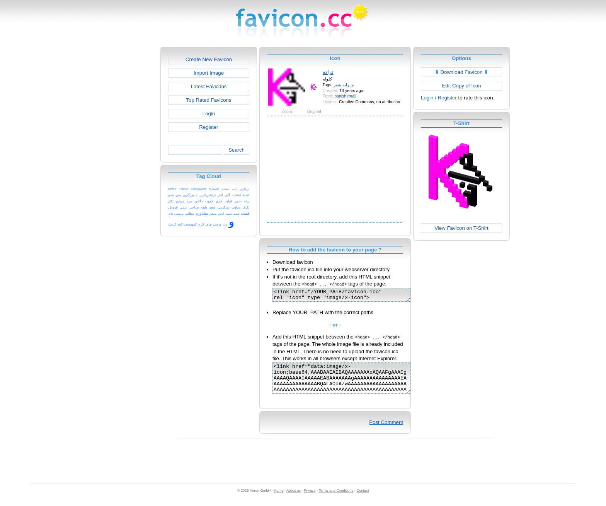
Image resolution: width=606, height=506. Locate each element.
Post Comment (386, 430)
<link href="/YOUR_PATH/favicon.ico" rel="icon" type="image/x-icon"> (349, 296)
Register (208, 127)
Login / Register (439, 98)
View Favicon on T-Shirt (461, 228)
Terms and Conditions (335, 499)
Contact (363, 499)
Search (236, 150)
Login (209, 113)
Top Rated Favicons (208, 100)
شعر (337, 84)
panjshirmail (345, 96)
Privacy (309, 499)
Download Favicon (462, 72)
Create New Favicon (209, 59)
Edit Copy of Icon (461, 86)
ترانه (328, 72)
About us (293, 499)
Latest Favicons (209, 86)
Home (279, 499)
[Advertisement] (127, 163)
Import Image (209, 73)
